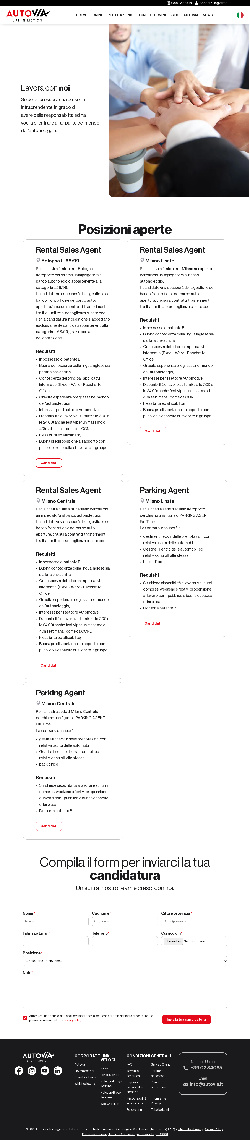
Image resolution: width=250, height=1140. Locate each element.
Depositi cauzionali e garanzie (135, 1087)
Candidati (49, 463)
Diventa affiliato (85, 1077)
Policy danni (135, 1109)
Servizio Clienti (161, 1064)
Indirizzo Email (36, 933)
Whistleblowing (85, 1083)
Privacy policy (72, 1020)
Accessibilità (145, 1134)
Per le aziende (121, 15)
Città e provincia (176, 913)
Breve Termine (89, 15)
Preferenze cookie (94, 1134)
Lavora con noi (84, 1071)
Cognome (101, 913)
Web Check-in (110, 1104)
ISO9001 (162, 1134)
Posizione (32, 953)
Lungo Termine (153, 15)
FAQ (130, 1064)
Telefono (100, 933)
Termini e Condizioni (121, 1134)
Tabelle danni (160, 1109)
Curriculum (171, 933)
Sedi (175, 15)
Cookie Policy (214, 1129)
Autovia (190, 15)
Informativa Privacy (190, 1129)
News (208, 15)
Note (28, 973)
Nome (29, 913)
